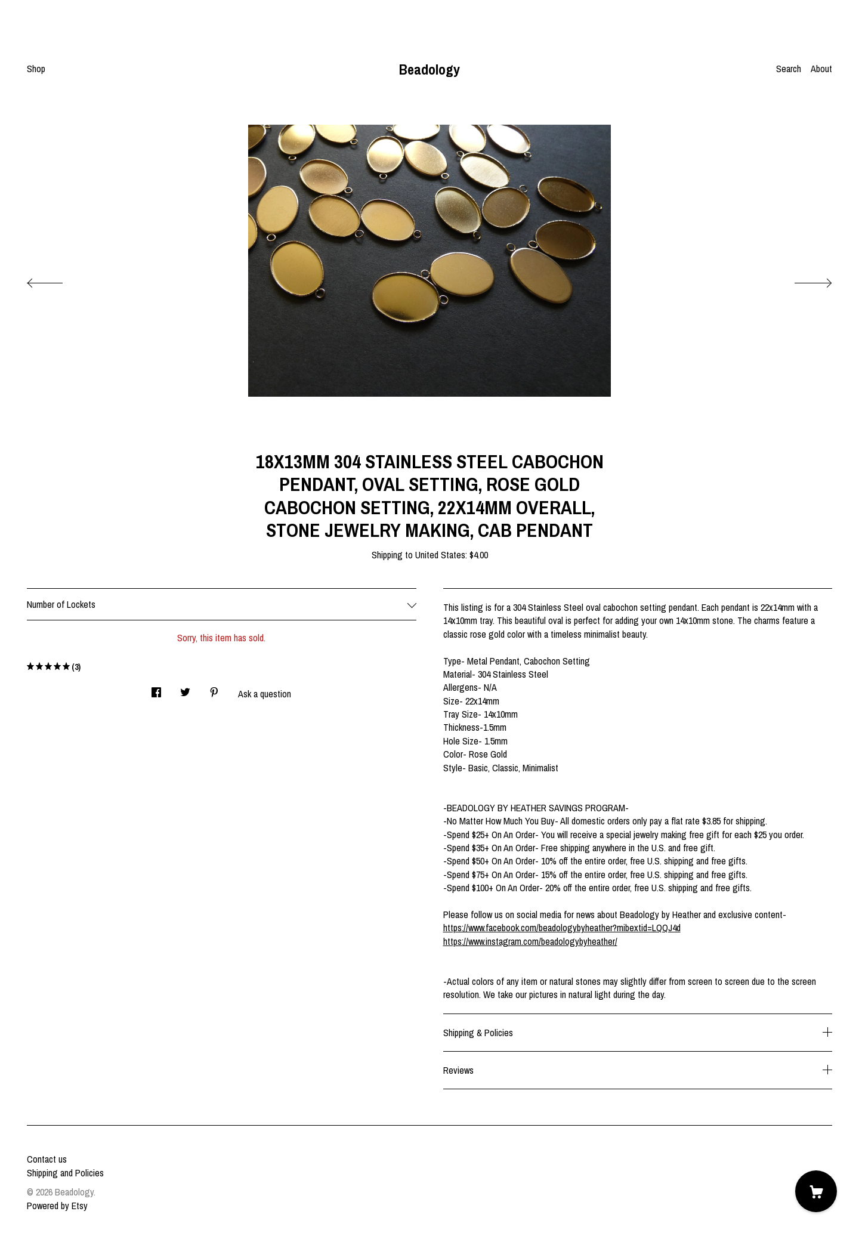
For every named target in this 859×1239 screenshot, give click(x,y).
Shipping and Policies (65, 1172)
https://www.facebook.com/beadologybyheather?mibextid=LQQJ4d (562, 927)
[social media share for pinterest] (214, 688)
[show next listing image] (802, 280)
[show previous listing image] (56, 280)
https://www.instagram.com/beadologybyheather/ (530, 941)
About (821, 68)
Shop (36, 68)
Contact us (47, 1159)
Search (788, 68)
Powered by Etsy (57, 1205)
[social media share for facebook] (156, 688)
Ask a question (264, 693)
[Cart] (816, 1191)
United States (440, 554)
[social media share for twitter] (185, 688)
